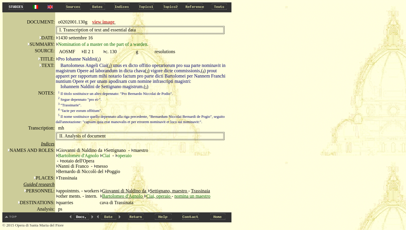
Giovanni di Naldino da (125, 190)
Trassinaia (200, 190)
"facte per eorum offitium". (80, 110)
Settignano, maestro (169, 190)
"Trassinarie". (69, 105)
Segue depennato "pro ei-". (80, 99)
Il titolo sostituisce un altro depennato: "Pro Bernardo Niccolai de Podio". (115, 93)
